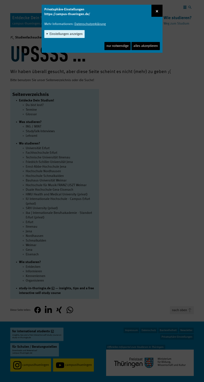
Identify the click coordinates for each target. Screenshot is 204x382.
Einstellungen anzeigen (66, 34)
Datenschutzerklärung (90, 24)
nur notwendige (117, 46)
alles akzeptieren (145, 46)
